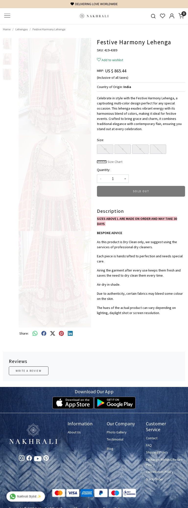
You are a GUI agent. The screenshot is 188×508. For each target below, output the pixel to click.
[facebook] (43, 333)
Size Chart (109, 161)
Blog (110, 448)
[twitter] (52, 333)
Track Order (154, 479)
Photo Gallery (117, 432)
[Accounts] (171, 16)
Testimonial (115, 439)
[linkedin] (70, 333)
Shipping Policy (157, 452)
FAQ (149, 445)
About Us (74, 432)
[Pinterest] (46, 459)
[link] (153, 16)
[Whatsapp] (35, 333)
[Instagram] (21, 459)
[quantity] (113, 178)
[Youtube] (37, 459)
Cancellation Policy (159, 472)
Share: (24, 333)
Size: (100, 140)
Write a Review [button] (29, 371)
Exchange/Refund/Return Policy (162, 462)
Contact (151, 438)
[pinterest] (61, 333)
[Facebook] (29, 459)
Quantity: (103, 170)
